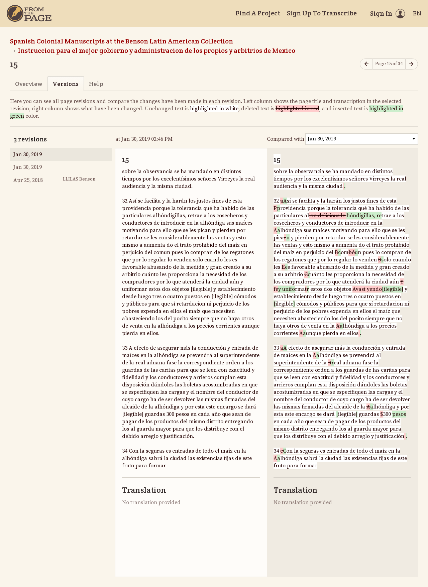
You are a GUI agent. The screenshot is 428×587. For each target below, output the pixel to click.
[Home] (29, 13)
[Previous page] (366, 64)
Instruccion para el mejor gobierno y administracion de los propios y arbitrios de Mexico (157, 50)
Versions (65, 84)
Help (96, 84)
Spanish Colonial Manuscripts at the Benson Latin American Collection (121, 41)
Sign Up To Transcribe (322, 13)
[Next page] (411, 64)
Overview (28, 84)
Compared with (285, 139)
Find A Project (257, 13)
